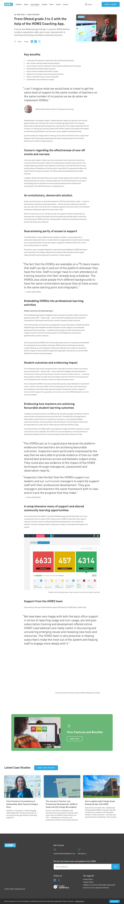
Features (19, 4)
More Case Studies (46, 768)
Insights (44, 4)
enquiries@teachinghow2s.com (64, 853)
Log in (88, 4)
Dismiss (114, 901)
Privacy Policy (88, 879)
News (52, 4)
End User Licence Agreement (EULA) (96, 888)
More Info (74, 739)
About (26, 4)
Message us (82, 853)
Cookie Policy (79, 901)
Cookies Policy (88, 882)
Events (58, 4)
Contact (65, 4)
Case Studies (35, 4)
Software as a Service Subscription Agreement (99, 885)
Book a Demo (111, 4)
